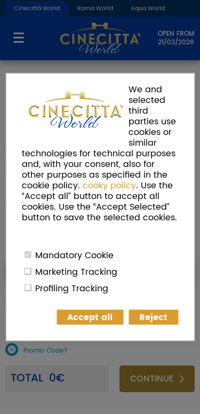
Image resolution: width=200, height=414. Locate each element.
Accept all (90, 317)
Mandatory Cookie (74, 255)
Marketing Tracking (76, 272)
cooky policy (109, 186)
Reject (153, 317)
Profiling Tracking (71, 289)
